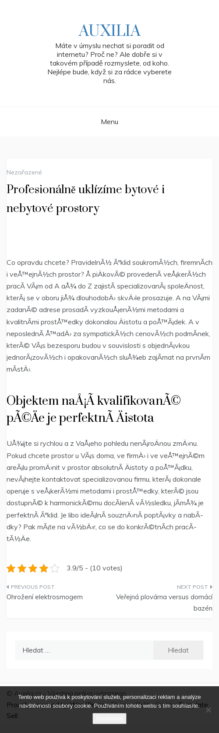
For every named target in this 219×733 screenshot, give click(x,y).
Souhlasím (109, 718)
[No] (208, 709)
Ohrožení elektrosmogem (45, 597)
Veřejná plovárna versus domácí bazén (164, 602)
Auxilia (110, 31)
